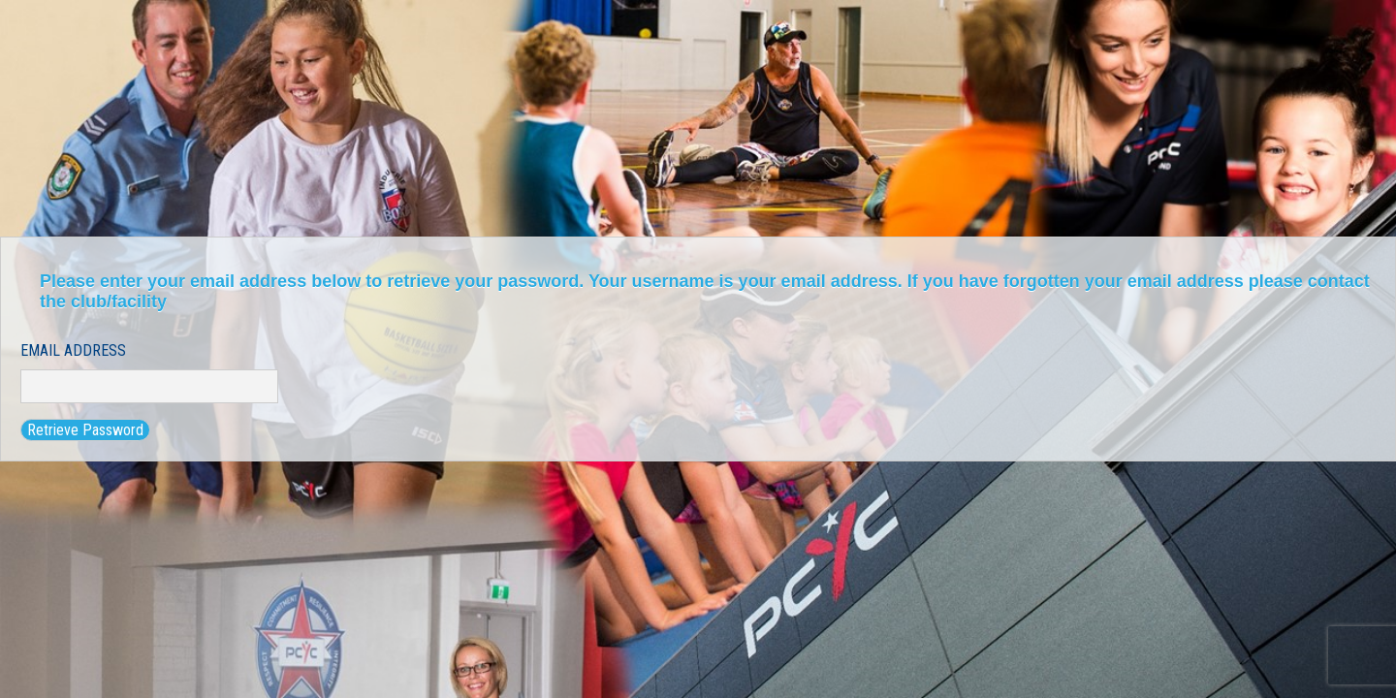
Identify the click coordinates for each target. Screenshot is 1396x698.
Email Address (73, 350)
